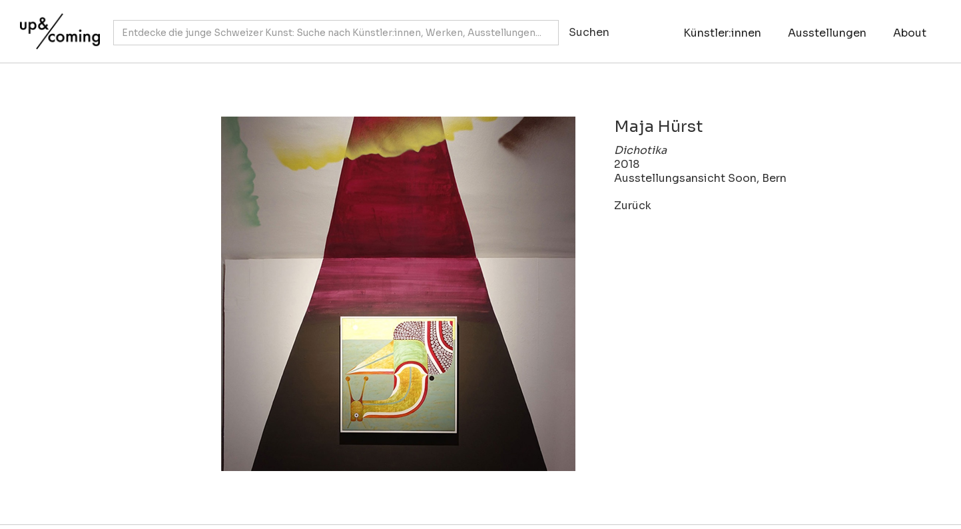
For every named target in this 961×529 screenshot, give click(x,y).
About (909, 33)
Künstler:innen (722, 33)
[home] (56, 24)
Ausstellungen (827, 33)
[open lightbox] (360, 294)
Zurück (632, 206)
